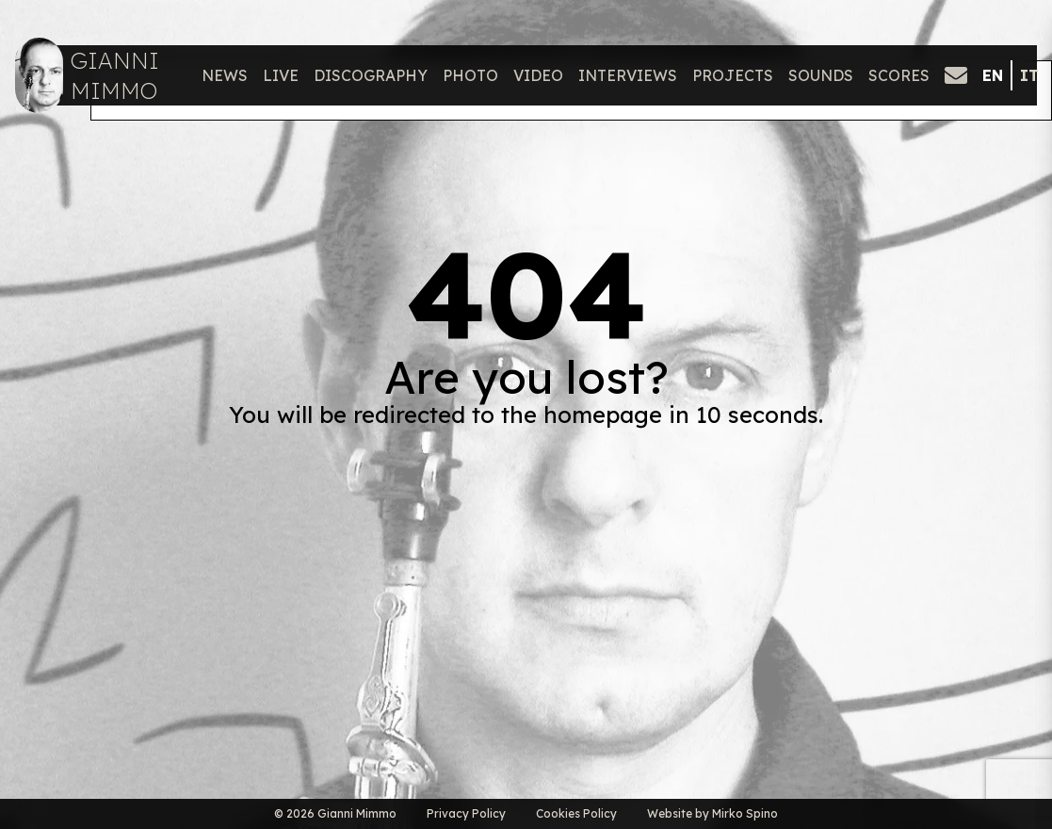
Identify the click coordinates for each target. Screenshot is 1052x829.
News (225, 75)
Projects (732, 75)
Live (281, 75)
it (1029, 75)
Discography (371, 75)
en (992, 75)
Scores (899, 75)
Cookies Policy (576, 813)
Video (538, 75)
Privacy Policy (466, 813)
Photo (470, 75)
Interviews (627, 75)
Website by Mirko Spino (712, 813)
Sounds (820, 75)
